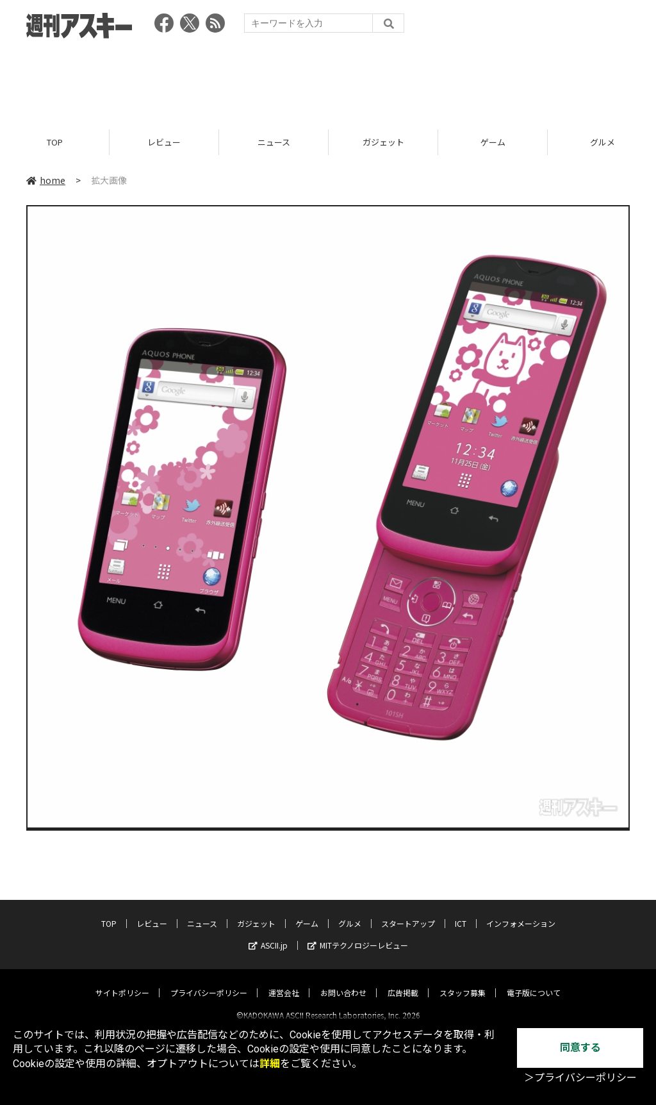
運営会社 (283, 981)
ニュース (274, 143)
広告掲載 (403, 981)
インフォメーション (520, 912)
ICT (460, 912)
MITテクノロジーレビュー (358, 934)
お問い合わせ (343, 981)
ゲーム (492, 143)
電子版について (534, 981)
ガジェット (383, 143)
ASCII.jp (268, 934)
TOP (55, 143)
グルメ (349, 912)
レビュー (164, 143)
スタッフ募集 (462, 981)
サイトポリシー (122, 981)
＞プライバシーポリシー (580, 1078)
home (45, 180)
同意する (580, 1048)
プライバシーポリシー (208, 981)
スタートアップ (408, 912)
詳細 (269, 1064)
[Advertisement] (328, 80)
